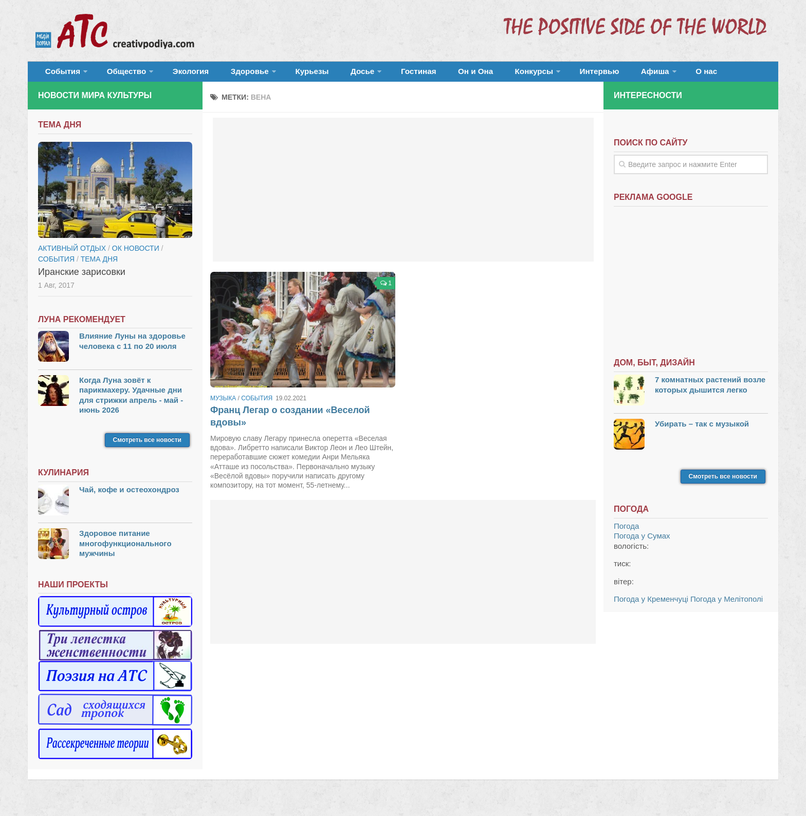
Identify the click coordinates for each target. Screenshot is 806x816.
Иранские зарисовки (81, 277)
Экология (176, 74)
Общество (117, 74)
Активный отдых (72, 254)
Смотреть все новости (147, 445)
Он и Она (425, 74)
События (60, 74)
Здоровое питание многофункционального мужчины (125, 548)
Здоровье (227, 74)
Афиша (581, 74)
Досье (324, 74)
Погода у (642, 541)
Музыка (223, 403)
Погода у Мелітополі (726, 604)
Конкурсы (475, 74)
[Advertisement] (403, 195)
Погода (626, 531)
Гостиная (375, 74)
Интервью (534, 74)
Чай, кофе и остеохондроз (129, 495)
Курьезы (283, 74)
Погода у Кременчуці (651, 604)
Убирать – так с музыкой (702, 428)
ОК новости (135, 254)
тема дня (99, 265)
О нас (628, 74)
